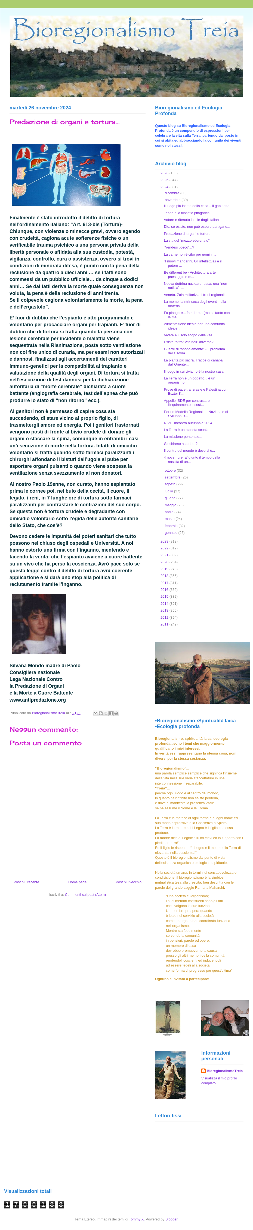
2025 (165, 180)
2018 (165, 576)
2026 (165, 173)
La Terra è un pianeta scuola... (187, 430)
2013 (165, 610)
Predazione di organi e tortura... (188, 234)
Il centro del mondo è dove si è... (189, 450)
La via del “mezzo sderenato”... (188, 240)
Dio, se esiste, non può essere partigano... (197, 227)
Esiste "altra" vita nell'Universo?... (190, 342)
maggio (171, 505)
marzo (170, 519)
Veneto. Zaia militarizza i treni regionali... (195, 295)
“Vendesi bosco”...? (179, 247)
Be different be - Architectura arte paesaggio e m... (190, 274)
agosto (171, 484)
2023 (165, 541)
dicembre (172, 193)
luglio (169, 491)
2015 (165, 596)
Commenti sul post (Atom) (85, 895)
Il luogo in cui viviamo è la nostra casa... (195, 371)
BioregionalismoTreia (225, 1071)
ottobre (171, 470)
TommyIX (136, 1219)
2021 (165, 555)
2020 (165, 562)
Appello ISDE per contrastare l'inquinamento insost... (186, 403)
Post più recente (26, 882)
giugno (171, 498)
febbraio (172, 526)
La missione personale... (183, 437)
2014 (165, 603)
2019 (165, 569)
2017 (165, 583)
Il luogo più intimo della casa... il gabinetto (196, 206)
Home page (77, 882)
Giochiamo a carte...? (181, 444)
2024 (165, 187)
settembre (173, 477)
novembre (173, 200)
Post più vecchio (128, 882)
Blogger (171, 1219)
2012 (165, 617)
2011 (165, 624)
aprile (169, 512)
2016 (165, 590)
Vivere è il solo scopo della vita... (189, 335)
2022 (165, 548)
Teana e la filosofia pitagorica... (188, 213)
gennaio (171, 533)
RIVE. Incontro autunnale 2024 (188, 423)
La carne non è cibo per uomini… (190, 254)
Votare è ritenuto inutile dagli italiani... (193, 220)
